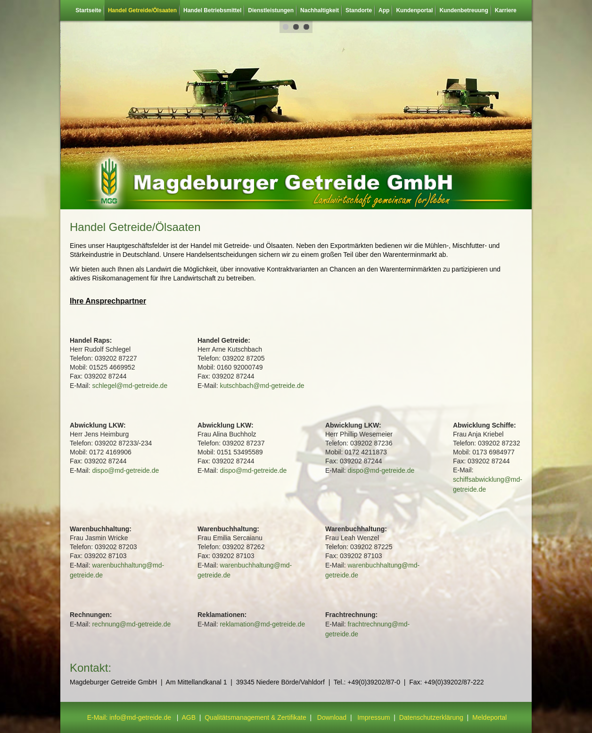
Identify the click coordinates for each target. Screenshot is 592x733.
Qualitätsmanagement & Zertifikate (255, 717)
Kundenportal (414, 10)
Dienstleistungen (271, 10)
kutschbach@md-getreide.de (262, 385)
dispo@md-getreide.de (125, 470)
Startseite (88, 10)
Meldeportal (489, 717)
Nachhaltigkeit (319, 10)
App (383, 10)
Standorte (358, 10)
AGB (188, 717)
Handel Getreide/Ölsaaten (142, 10)
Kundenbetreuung (463, 10)
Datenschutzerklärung (432, 717)
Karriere (506, 10)
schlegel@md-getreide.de (129, 385)
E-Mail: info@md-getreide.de (129, 717)
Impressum (373, 717)
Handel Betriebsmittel (212, 10)
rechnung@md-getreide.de (131, 624)
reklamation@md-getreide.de (262, 624)
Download (331, 717)
